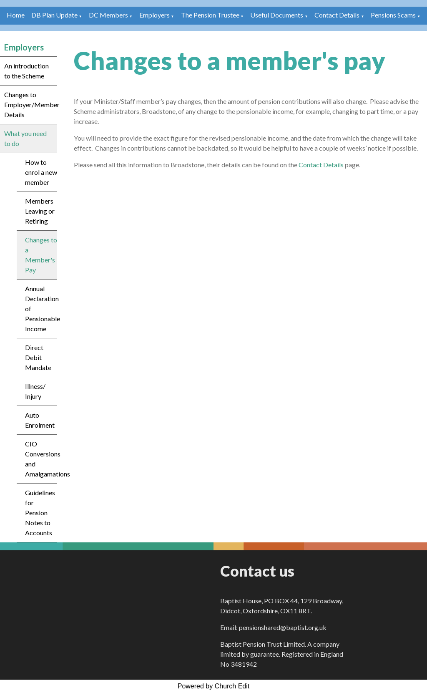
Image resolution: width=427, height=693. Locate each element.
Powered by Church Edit (214, 686)
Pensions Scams (393, 15)
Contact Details (336, 15)
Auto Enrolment (40, 420)
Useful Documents (276, 15)
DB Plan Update (54, 15)
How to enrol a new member (41, 172)
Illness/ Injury (35, 391)
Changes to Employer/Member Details (30, 104)
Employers (154, 15)
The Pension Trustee (211, 15)
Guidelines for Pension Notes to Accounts (40, 513)
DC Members (108, 15)
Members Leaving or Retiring (40, 211)
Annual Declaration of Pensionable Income (41, 309)
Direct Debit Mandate (38, 357)
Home (16, 15)
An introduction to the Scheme (26, 71)
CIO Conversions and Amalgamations (41, 459)
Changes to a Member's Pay (41, 255)
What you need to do (25, 138)
